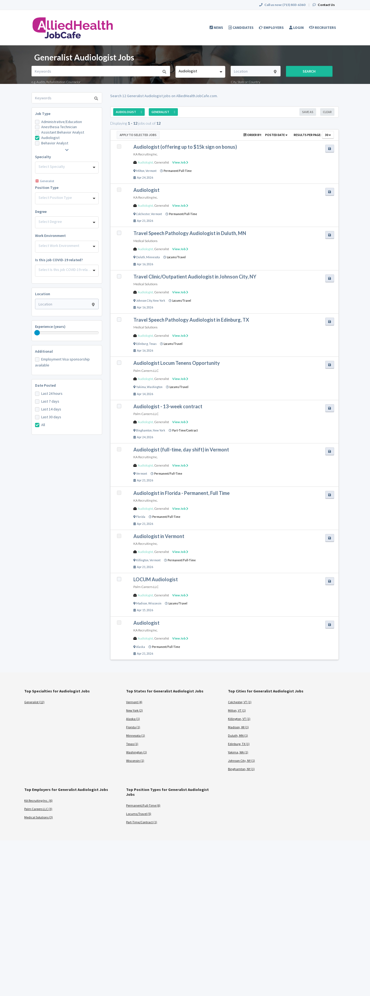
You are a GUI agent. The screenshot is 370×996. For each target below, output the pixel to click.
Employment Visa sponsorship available (62, 362)
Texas (153, 343)
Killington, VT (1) (239, 719)
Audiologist (50, 137)
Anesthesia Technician (59, 126)
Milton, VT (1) (237, 710)
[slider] (37, 332)
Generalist (161, 162)
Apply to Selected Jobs (138, 135)
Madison (141, 603)
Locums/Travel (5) (138, 814)
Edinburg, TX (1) (239, 744)
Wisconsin (154, 603)
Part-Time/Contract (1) (141, 822)
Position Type (46, 187)
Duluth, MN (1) (238, 735)
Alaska (140, 646)
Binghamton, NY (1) (241, 769)
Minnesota (153, 257)
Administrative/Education (61, 121)
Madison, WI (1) (238, 727)
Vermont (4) (134, 702)
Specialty (43, 156)
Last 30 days (51, 416)
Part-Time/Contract (185, 430)
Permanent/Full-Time (178, 170)
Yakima (141, 387)
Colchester (143, 214)
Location (42, 293)
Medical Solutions (145, 241)
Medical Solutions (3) (38, 817)
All (43, 424)
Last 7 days (50, 401)
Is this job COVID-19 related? (59, 259)
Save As (307, 112)
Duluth (140, 257)
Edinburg (142, 343)
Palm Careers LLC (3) (38, 809)
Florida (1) (133, 727)
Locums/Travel (176, 257)
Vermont (151, 170)
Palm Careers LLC (146, 371)
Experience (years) (50, 326)
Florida (140, 516)
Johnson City (144, 300)
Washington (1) (136, 752)
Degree (41, 211)
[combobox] (200, 72)
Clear (327, 112)
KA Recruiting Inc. (145, 154)
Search (309, 71)
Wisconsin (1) (135, 761)
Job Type (42, 113)
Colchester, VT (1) (239, 702)
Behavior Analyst (54, 143)
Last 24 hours (52, 393)
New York (159, 300)
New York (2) (134, 710)
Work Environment (50, 235)
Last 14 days (51, 409)
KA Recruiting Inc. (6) (38, 800)
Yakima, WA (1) (238, 752)
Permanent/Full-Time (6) (143, 805)
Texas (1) (132, 744)
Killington (142, 560)
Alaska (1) (133, 719)
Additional (44, 351)
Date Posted (45, 385)
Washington (154, 387)
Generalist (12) (34, 702)
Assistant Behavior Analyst (62, 132)
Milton (140, 170)
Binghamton (144, 430)
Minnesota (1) (135, 735)
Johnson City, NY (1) (241, 761)
